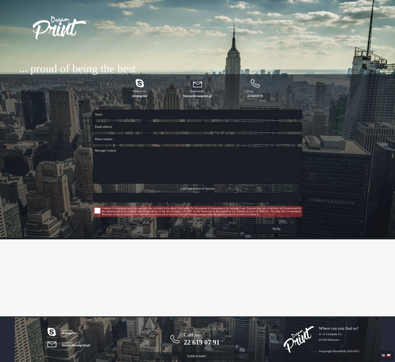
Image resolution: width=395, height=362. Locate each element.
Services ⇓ (163, 27)
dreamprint (139, 96)
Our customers (211, 27)
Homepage (104, 27)
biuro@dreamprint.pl (197, 96)
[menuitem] (383, 355)
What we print (185, 27)
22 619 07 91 (255, 96)
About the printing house (134, 27)
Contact (232, 27)
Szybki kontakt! (196, 356)
